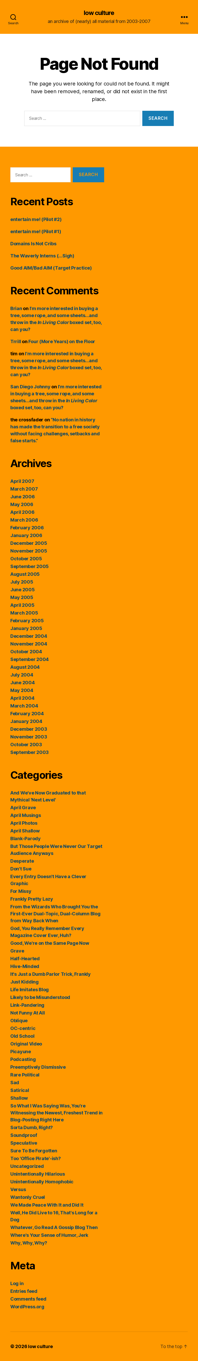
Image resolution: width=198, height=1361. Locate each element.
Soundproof (23, 1135)
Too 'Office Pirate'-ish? (35, 1158)
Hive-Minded (24, 966)
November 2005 (28, 551)
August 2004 (25, 667)
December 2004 (28, 636)
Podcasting (23, 1059)
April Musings (25, 815)
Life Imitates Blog (29, 989)
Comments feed (28, 1299)
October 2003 (26, 744)
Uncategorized (27, 1166)
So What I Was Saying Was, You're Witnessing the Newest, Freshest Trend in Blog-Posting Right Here (56, 1112)
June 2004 (22, 682)
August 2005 (25, 574)
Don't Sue (20, 868)
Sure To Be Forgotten (33, 1150)
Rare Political (24, 1074)
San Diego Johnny (30, 386)
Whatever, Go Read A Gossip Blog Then (53, 1227)
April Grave (23, 807)
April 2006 (22, 512)
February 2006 (27, 527)
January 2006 (26, 535)
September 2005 (29, 566)
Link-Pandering (27, 1005)
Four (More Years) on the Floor (61, 341)
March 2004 (24, 706)
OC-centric (22, 1028)
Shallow (19, 1098)
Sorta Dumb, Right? (31, 1127)
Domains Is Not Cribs (33, 243)
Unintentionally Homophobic (41, 1181)
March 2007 (24, 489)
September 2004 (29, 659)
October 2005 (26, 558)
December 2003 (28, 729)
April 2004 (22, 698)
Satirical (19, 1090)
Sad (14, 1082)
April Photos (23, 823)
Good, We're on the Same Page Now (49, 943)
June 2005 (22, 589)
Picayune (20, 1051)
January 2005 (26, 628)
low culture (99, 13)
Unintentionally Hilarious (37, 1174)
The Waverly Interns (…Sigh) (42, 255)
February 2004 (27, 713)
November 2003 (28, 736)
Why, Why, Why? (28, 1243)
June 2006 (22, 496)
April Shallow (25, 830)
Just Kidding (24, 982)
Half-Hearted (25, 958)
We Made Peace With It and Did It (46, 1205)
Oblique (19, 1020)
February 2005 (27, 620)
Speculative (23, 1143)
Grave (17, 951)
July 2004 (21, 675)
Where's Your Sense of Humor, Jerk (49, 1235)
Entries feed (23, 1291)
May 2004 (21, 690)
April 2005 (22, 605)
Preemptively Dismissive (38, 1067)
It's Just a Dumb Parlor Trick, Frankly (50, 974)
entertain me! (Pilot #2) (36, 219)
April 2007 (22, 481)
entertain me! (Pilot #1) (35, 231)
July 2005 (21, 582)
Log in (16, 1283)
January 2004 (26, 721)
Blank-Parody (25, 838)
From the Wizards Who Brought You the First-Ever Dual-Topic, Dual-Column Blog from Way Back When (55, 913)
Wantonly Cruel (27, 1197)
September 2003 (29, 752)
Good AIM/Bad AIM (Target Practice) (51, 268)
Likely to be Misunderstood (40, 997)
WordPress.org (27, 1306)
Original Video (26, 1044)
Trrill (15, 341)
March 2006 (24, 520)
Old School (22, 1036)
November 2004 (28, 644)
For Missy (20, 891)
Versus (18, 1189)
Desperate (22, 861)
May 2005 (21, 597)
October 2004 (26, 651)
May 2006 (21, 504)
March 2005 (24, 613)
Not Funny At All (27, 1013)
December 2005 (28, 543)
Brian (16, 308)
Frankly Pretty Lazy (31, 899)
